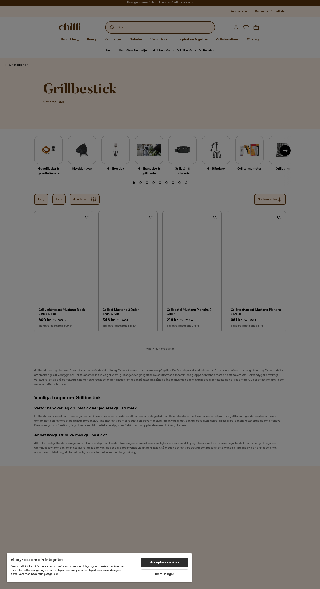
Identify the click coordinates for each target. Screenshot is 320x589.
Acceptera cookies (164, 562)
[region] (99, 567)
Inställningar (164, 574)
